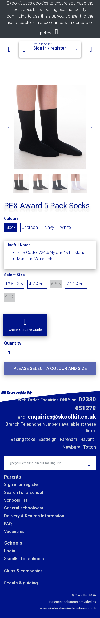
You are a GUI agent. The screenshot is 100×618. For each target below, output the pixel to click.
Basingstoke (23, 439)
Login (9, 550)
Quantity (12, 343)
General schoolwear (23, 508)
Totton (89, 447)
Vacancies (14, 531)
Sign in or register (21, 484)
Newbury (71, 447)
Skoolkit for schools (24, 558)
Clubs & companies (23, 570)
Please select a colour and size (50, 368)
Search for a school (23, 492)
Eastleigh (47, 439)
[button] (25, 325)
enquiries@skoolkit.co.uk (61, 416)
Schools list (15, 500)
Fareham (68, 439)
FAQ (8, 523)
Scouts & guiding (21, 582)
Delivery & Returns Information (34, 516)
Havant (87, 439)
